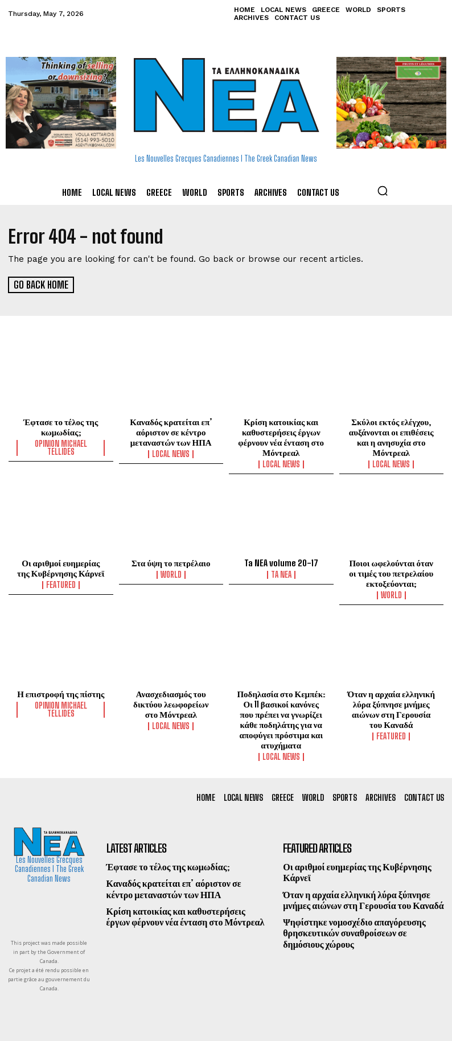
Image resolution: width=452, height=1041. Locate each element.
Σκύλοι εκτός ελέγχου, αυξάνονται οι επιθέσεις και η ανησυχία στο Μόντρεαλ (391, 436)
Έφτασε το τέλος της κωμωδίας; (60, 426)
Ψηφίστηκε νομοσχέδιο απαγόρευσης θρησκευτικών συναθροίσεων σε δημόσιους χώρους (354, 932)
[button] (382, 190)
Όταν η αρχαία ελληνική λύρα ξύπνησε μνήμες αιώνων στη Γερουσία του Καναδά (391, 708)
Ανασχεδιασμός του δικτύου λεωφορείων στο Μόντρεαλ (170, 703)
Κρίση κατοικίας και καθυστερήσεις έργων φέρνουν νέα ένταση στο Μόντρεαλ (281, 436)
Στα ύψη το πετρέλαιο (171, 562)
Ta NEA (281, 574)
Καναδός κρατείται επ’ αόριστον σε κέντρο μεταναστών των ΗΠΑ (171, 431)
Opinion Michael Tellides (61, 447)
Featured (61, 585)
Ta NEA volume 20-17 (281, 562)
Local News (171, 454)
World (171, 574)
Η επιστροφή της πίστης (60, 693)
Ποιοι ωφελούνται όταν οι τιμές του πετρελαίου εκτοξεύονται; (391, 572)
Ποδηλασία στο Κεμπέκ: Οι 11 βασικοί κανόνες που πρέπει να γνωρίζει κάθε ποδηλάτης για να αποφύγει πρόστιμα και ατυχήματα (281, 719)
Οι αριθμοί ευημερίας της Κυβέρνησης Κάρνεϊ (60, 567)
